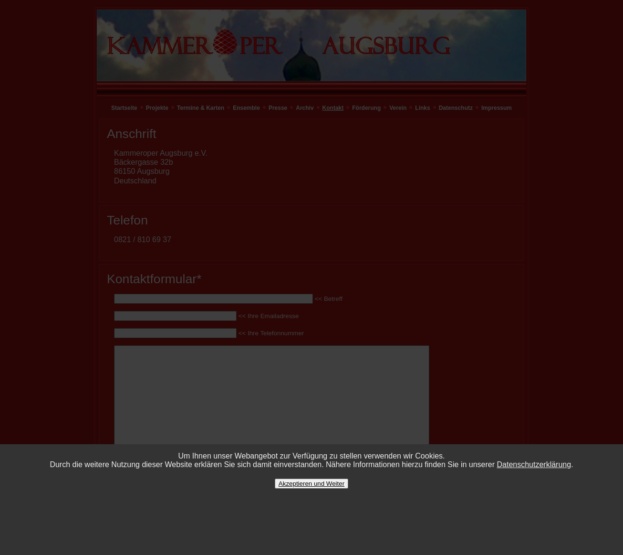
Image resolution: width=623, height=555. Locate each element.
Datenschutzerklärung (534, 464)
